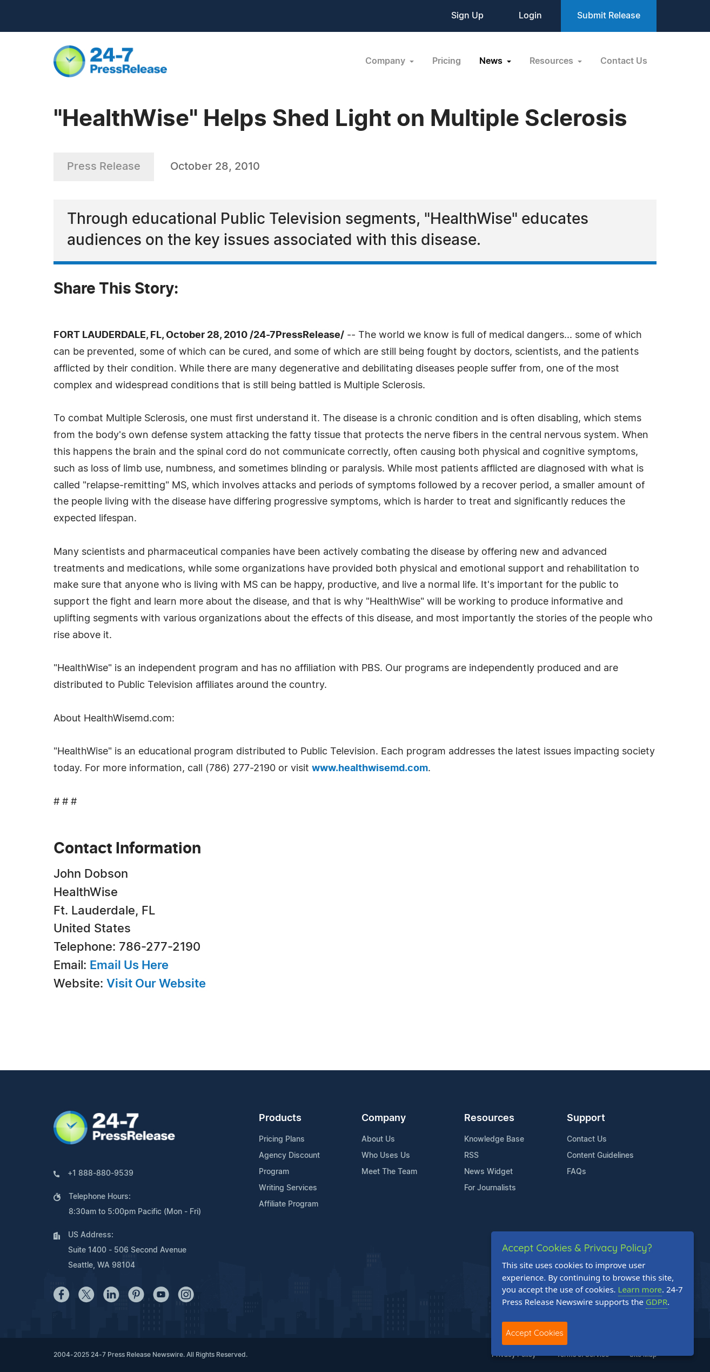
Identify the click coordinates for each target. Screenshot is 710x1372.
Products (280, 1118)
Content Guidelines (600, 1155)
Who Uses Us (385, 1155)
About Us (378, 1139)
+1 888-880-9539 (100, 1173)
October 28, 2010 (215, 166)
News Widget (488, 1172)
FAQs (576, 1172)
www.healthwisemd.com (370, 768)
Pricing (446, 61)
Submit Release (608, 15)
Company (383, 1118)
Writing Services (288, 1188)
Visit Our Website (156, 984)
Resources (489, 1118)
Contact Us (623, 61)
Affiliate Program (288, 1204)
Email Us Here (129, 965)
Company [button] (386, 61)
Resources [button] (552, 61)
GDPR (656, 1301)
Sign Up (467, 15)
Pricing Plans (282, 1139)
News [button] (492, 61)
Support (586, 1118)
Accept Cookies (535, 1333)
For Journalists (490, 1188)
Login (530, 15)
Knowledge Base (494, 1139)
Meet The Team (389, 1172)
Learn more (640, 1289)
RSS (471, 1155)
